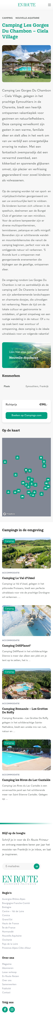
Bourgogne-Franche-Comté (16, 903)
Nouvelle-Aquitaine (27, 18)
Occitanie (7, 940)
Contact (6, 993)
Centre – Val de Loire (13, 911)
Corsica (6, 915)
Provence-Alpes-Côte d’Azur (16, 948)
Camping (7, 18)
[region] (26, 477)
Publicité (6, 989)
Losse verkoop (9, 972)
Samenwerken (9, 984)
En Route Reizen (10, 976)
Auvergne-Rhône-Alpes (13, 899)
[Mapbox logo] (9, 514)
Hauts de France (10, 924)
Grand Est (7, 920)
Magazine (7, 964)
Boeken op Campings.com (27, 415)
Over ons (6, 980)
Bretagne (6, 907)
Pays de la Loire (10, 944)
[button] (26, 471)
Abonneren (7, 968)
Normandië (8, 932)
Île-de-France (8, 928)
